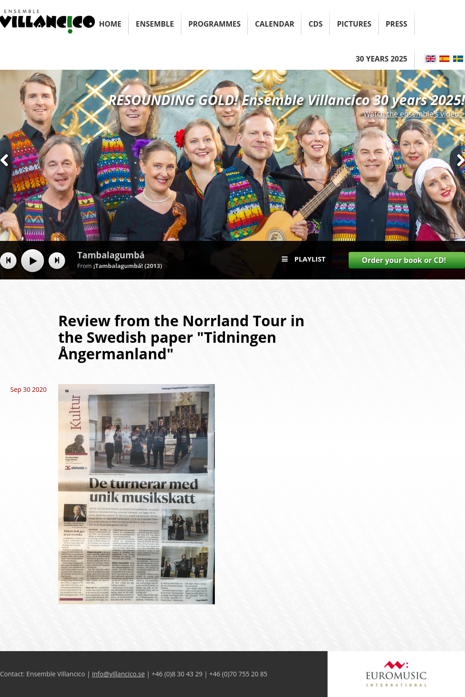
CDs (315, 24)
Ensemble (155, 24)
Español (444, 59)
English (431, 59)
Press (396, 24)
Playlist (310, 258)
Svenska (458, 59)
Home (110, 24)
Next (460, 177)
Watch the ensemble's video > (414, 114)
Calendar (275, 24)
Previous (4, 177)
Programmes (214, 24)
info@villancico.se (118, 673)
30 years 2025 (381, 59)
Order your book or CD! (404, 260)
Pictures (354, 24)
